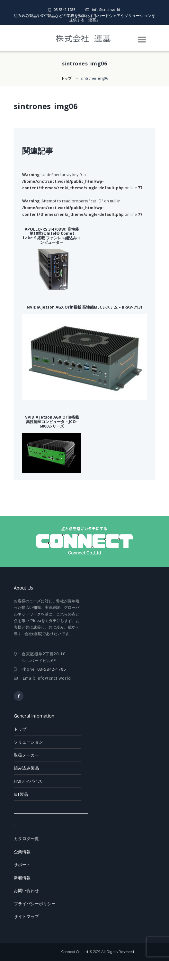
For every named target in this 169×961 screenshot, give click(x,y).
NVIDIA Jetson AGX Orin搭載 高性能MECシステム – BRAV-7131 (85, 307)
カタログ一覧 (26, 838)
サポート (22, 864)
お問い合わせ (26, 890)
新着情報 (22, 877)
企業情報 (22, 852)
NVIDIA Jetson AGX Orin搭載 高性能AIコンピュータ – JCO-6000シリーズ (51, 421)
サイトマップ (26, 916)
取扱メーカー (26, 755)
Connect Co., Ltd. (75, 952)
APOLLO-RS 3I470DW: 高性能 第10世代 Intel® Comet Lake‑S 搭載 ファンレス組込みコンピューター (52, 235)
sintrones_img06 (94, 78)
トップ (66, 78)
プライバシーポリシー (35, 903)
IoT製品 (21, 794)
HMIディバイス (28, 781)
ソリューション (28, 742)
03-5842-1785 (64, 9)
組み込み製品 (26, 768)
